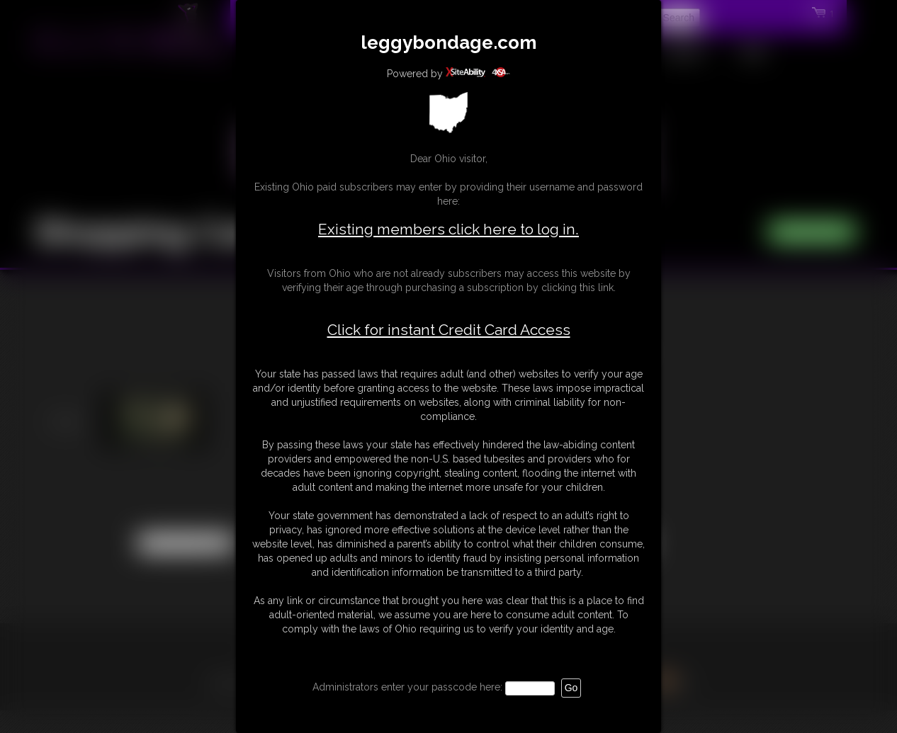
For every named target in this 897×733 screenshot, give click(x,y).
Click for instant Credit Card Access (448, 330)
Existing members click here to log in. (448, 229)
